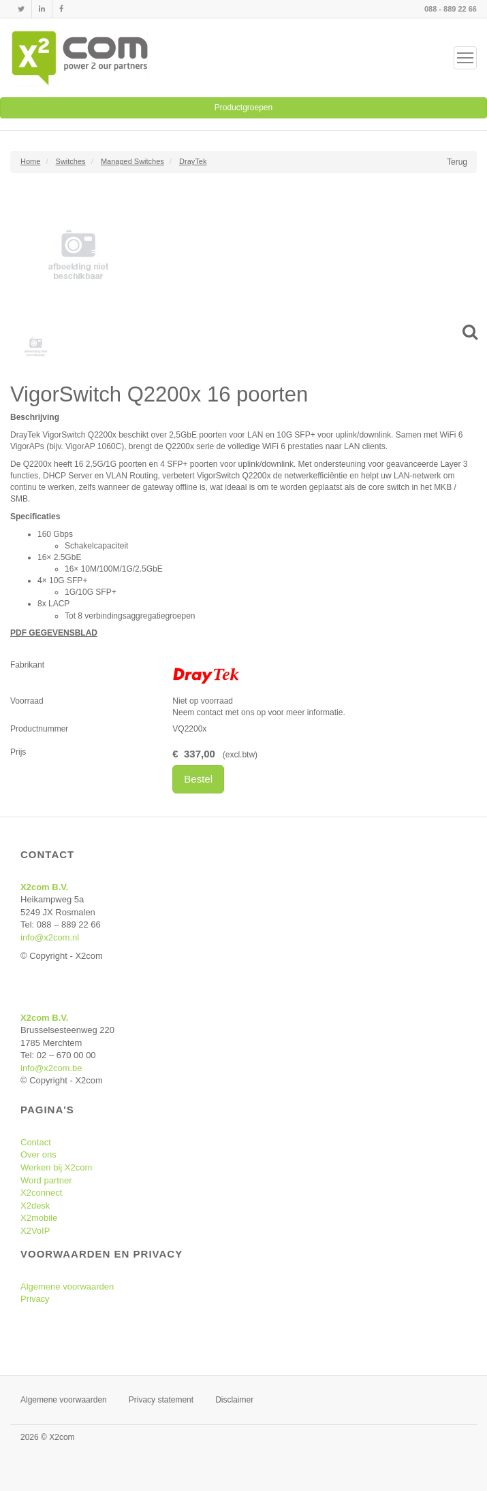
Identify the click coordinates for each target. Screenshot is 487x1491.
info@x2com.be (51, 1068)
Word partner (46, 1180)
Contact (35, 1142)
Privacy (35, 1299)
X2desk (35, 1205)
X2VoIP (35, 1231)
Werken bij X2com (56, 1167)
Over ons (38, 1154)
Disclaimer (234, 1400)
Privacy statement (161, 1400)
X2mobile (38, 1218)
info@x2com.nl (49, 937)
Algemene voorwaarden (67, 1286)
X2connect (41, 1192)
